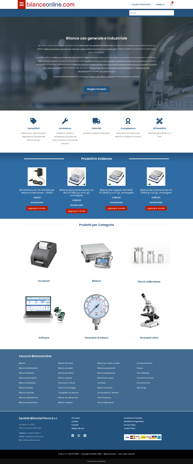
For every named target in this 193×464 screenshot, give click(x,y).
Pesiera (140, 368)
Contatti (75, 425)
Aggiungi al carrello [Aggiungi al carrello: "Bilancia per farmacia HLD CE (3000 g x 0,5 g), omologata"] (156, 208)
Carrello (75, 421)
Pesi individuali (143, 373)
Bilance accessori (104, 388)
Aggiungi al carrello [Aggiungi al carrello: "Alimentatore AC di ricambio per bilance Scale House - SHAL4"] (37, 208)
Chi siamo (76, 418)
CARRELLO (160, 4)
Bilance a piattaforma (28, 397)
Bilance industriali (26, 392)
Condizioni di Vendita (133, 418)
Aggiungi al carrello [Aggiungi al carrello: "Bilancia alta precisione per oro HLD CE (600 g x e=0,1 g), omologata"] (77, 211)
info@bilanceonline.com (34, 436)
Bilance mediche (65, 402)
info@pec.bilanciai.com (31, 440)
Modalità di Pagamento (134, 421)
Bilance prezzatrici (66, 373)
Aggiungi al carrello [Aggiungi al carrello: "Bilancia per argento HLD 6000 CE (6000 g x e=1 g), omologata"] (116, 208)
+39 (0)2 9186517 (34, 433)
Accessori (44, 281)
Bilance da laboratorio (28, 368)
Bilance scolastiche (27, 383)
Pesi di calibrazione (149, 281)
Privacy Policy (130, 425)
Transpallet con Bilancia (68, 392)
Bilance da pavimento (28, 402)
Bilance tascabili (26, 388)
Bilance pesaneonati (106, 368)
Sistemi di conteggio (67, 388)
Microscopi (141, 388)
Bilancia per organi (105, 378)
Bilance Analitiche (26, 373)
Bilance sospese (65, 378)
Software (44, 337)
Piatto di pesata (104, 397)
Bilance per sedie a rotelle (108, 363)
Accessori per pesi (144, 363)
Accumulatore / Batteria (108, 392)
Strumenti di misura (96, 337)
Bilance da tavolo (65, 363)
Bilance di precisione (27, 378)
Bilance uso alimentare (68, 397)
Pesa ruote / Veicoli (66, 383)
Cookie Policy (129, 428)
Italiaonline (101, 461)
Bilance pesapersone (106, 373)
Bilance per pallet (65, 368)
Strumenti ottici (149, 337)
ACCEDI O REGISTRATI (141, 4)
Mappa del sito (78, 428)
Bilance (96, 281)
